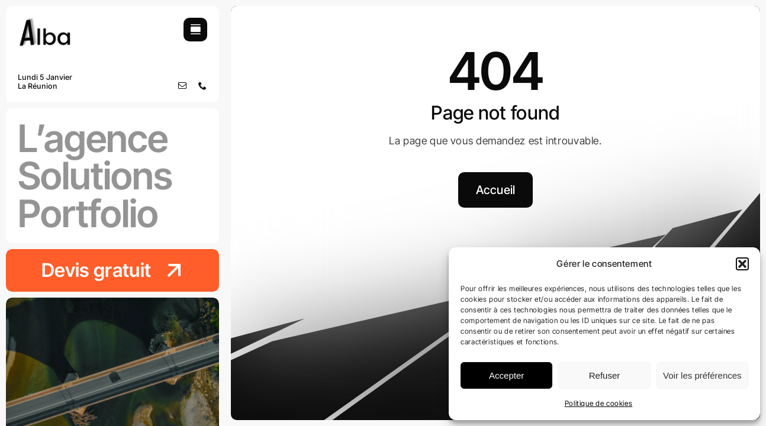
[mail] (182, 86)
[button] (742, 264)
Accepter (506, 375)
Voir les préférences (702, 375)
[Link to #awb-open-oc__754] (195, 29)
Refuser (604, 375)
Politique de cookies (599, 403)
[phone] (202, 86)
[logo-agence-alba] (45, 23)
